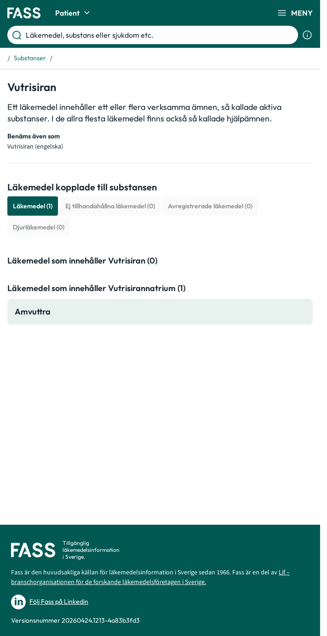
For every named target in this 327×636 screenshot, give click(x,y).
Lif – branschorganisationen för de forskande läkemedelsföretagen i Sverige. (150, 577)
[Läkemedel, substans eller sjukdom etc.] (160, 34)
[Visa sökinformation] (307, 35)
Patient (73, 12)
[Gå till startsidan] (24, 13)
